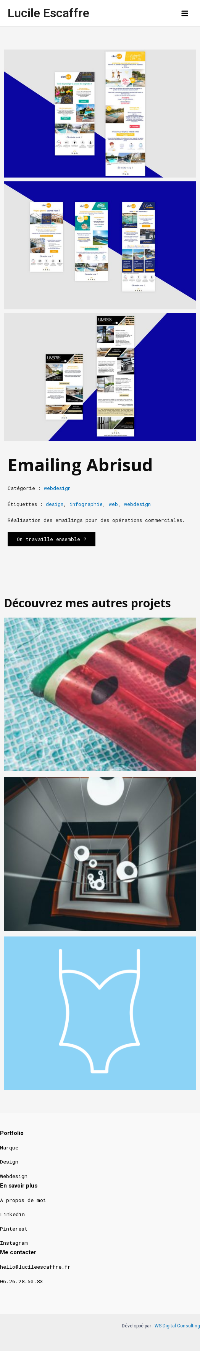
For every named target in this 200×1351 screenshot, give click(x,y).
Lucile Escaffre (48, 13)
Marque (9, 1147)
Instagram (14, 1242)
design (54, 504)
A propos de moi (23, 1200)
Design (9, 1161)
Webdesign (13, 1176)
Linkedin (12, 1214)
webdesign (57, 488)
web (113, 504)
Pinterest (13, 1228)
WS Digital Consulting (177, 1326)
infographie (86, 504)
